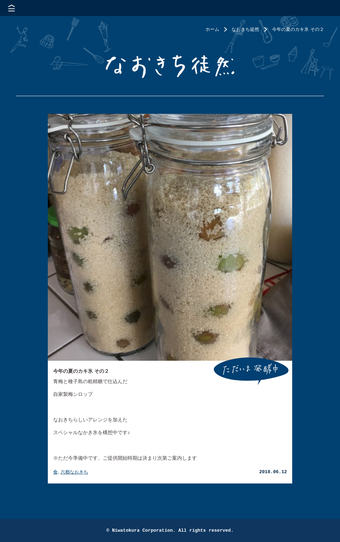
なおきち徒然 (245, 29)
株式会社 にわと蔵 (322, 8)
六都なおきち (74, 472)
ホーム (212, 29)
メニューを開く (11, 8)
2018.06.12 (273, 472)
